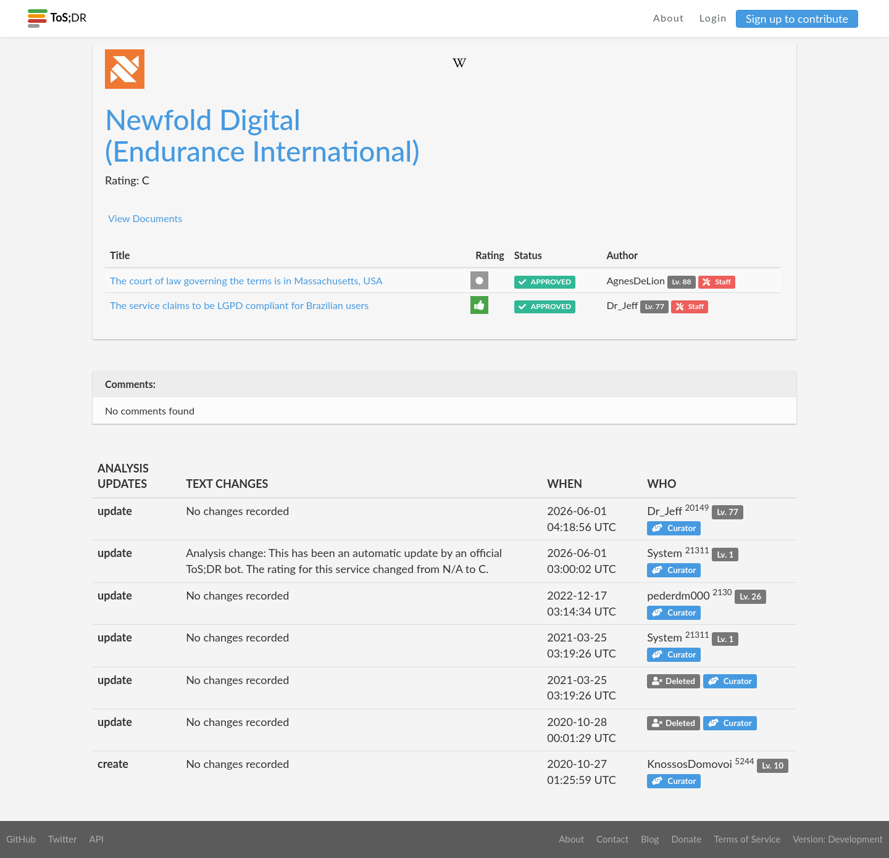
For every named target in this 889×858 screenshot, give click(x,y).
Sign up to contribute (797, 18)
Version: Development (838, 838)
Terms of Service (747, 838)
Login (713, 17)
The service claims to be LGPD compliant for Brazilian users (239, 305)
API (96, 838)
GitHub (21, 838)
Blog (650, 838)
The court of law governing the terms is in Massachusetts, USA (246, 280)
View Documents (145, 218)
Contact (612, 838)
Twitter (62, 838)
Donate (686, 838)
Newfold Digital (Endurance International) (262, 135)
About (669, 17)
